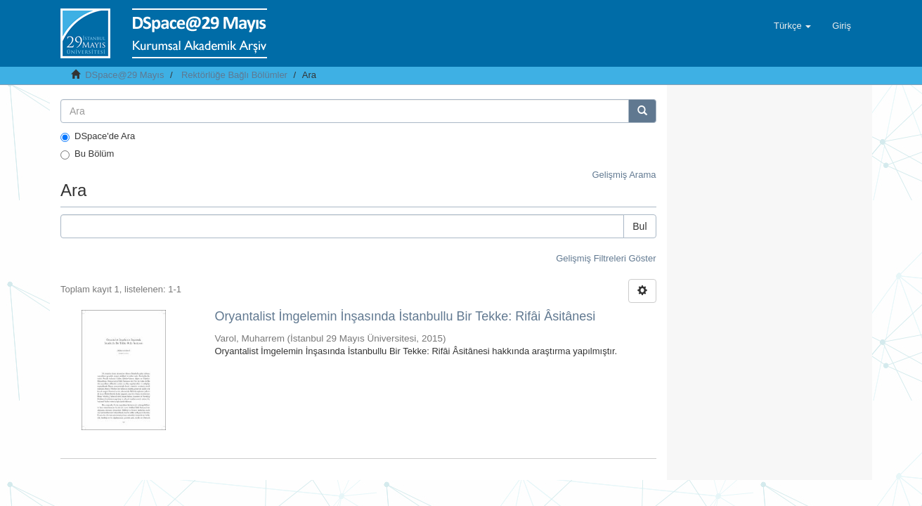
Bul (639, 226)
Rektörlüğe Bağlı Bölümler (234, 75)
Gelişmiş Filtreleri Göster (606, 258)
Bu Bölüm (87, 154)
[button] (792, 26)
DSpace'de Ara (97, 136)
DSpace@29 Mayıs (124, 75)
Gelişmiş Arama (624, 174)
